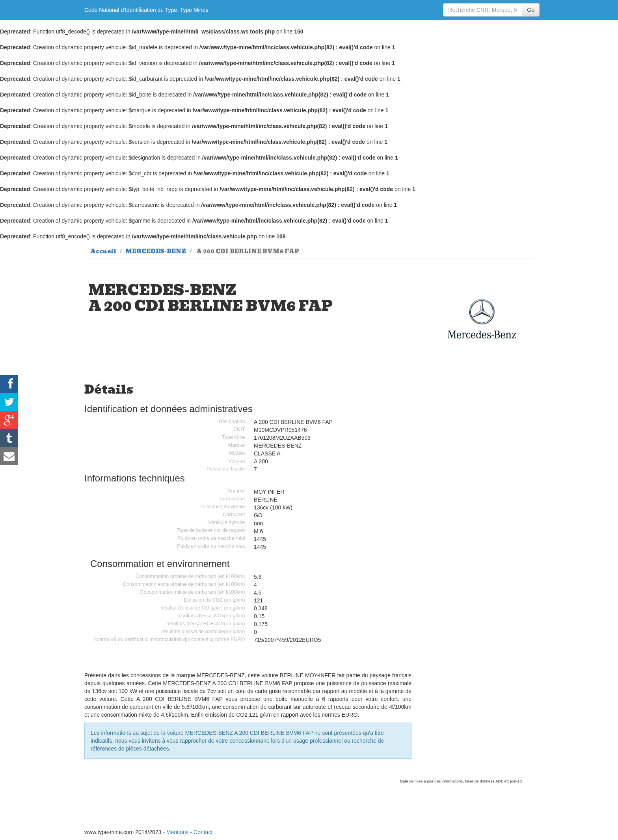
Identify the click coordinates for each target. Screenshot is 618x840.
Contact (203, 832)
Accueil (103, 251)
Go (530, 10)
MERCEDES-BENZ (155, 251)
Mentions (177, 832)
